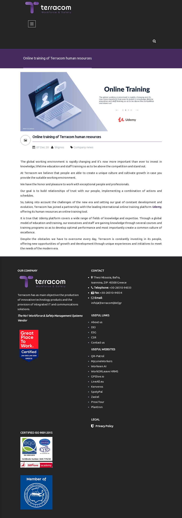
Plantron (97, 407)
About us (96, 322)
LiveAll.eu (97, 381)
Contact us (98, 342)
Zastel (95, 396)
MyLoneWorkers (101, 361)
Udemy (156, 206)
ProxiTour (97, 401)
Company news (83, 147)
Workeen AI (98, 366)
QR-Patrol (97, 356)
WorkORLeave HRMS (104, 371)
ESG (93, 332)
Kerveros (97, 386)
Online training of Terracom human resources (66, 137)
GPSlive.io (97, 376)
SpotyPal (97, 391)
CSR (93, 337)
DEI (93, 327)
